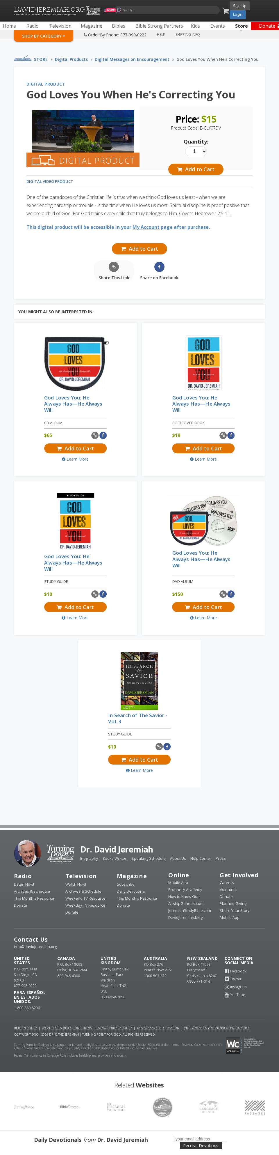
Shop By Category (43, 36)
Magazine (132, 876)
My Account (146, 227)
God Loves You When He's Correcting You (217, 59)
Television (81, 876)
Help (161, 34)
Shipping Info (188, 34)
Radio (23, 876)
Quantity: (196, 141)
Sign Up (239, 5)
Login (237, 14)
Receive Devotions (200, 1145)
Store (41, 59)
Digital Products (71, 59)
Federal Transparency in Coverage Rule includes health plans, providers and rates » (70, 1055)
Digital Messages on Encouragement (132, 59)
